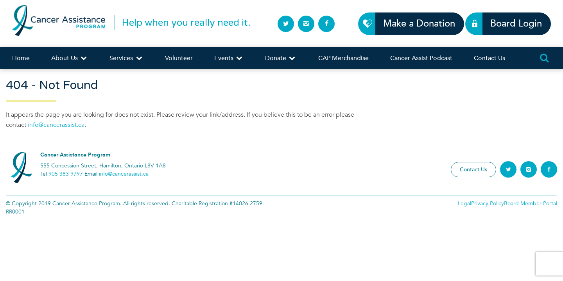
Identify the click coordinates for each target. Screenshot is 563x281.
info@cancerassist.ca (56, 125)
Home (21, 58)
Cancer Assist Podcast (421, 58)
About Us (69, 58)
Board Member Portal (530, 203)
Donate (280, 58)
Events (229, 58)
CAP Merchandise (343, 58)
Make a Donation (414, 23)
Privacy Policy (487, 203)
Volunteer (179, 58)
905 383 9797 (65, 174)
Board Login (511, 23)
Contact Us (489, 58)
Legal (464, 203)
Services (126, 58)
